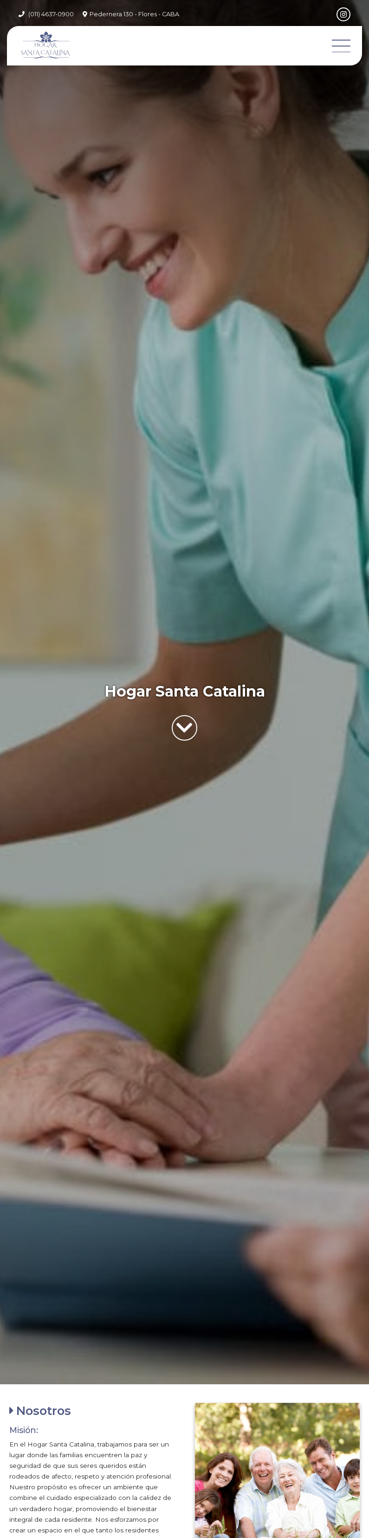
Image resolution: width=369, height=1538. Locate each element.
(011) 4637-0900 (51, 14)
